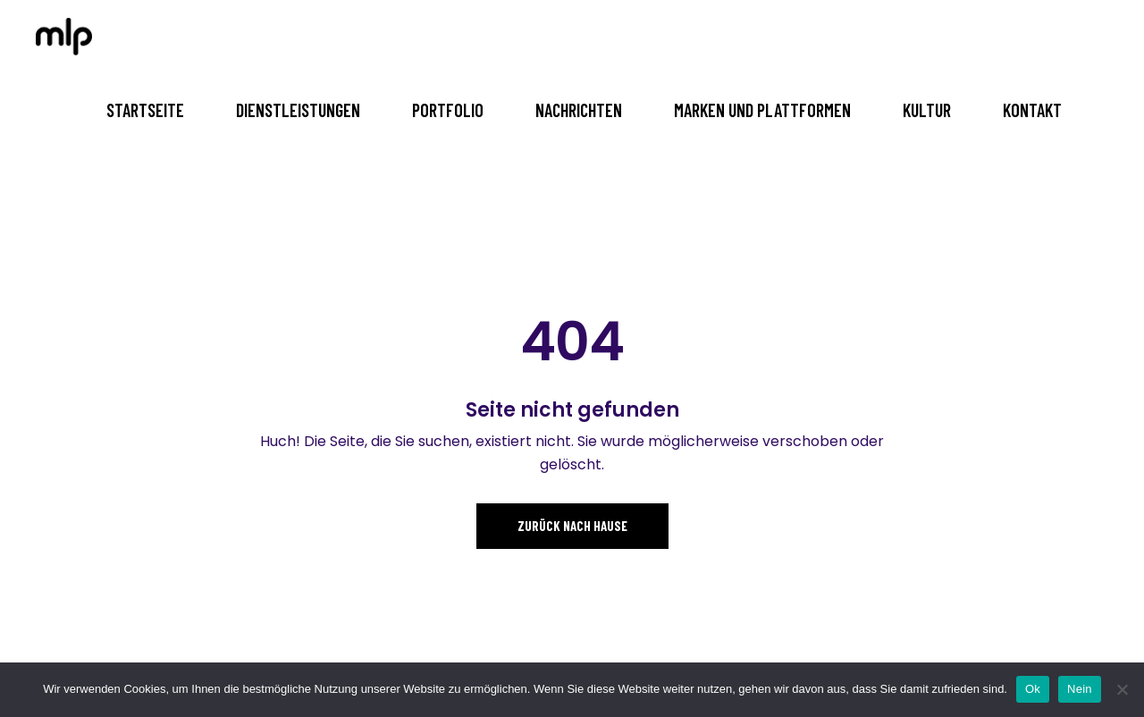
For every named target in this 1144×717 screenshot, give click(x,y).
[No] (1122, 689)
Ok (1032, 689)
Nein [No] (1079, 689)
